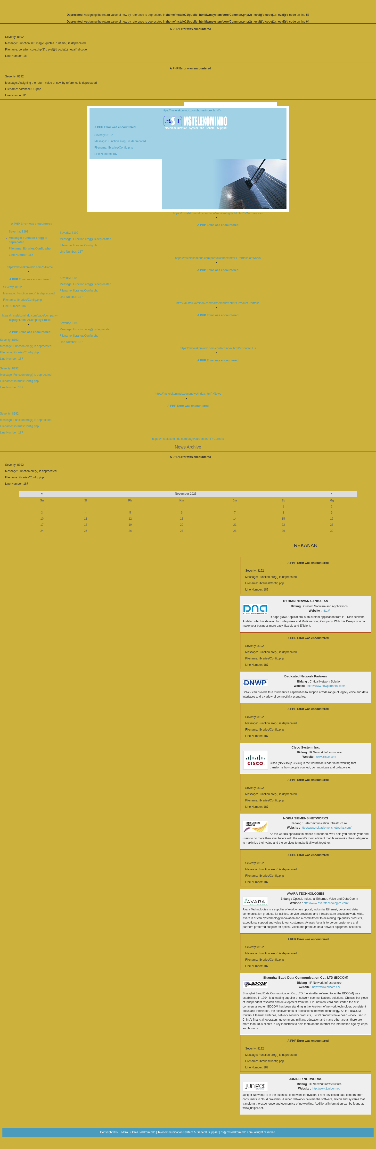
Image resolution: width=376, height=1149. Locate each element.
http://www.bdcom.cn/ (326, 987)
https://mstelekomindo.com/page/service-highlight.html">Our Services (217, 213)
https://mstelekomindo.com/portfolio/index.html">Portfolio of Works (188, 241)
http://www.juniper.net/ (326, 1088)
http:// (326, 610)
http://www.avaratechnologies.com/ (326, 903)
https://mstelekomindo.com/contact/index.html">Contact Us (188, 332)
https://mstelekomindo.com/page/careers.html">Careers (188, 422)
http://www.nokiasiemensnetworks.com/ (326, 827)
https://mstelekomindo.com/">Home (30, 267)
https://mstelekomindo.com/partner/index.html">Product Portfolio (188, 286)
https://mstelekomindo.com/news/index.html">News (188, 377)
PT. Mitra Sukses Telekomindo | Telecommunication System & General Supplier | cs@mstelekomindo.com (184, 1132)
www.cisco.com (326, 756)
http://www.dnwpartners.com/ (326, 686)
